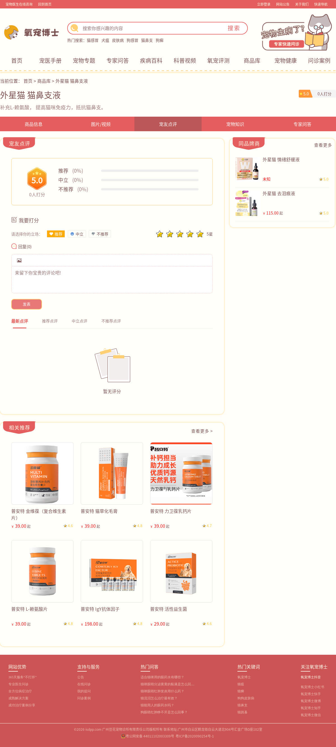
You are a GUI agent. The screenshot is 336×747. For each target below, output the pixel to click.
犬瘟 (105, 40)
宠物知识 (235, 124)
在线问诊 (84, 684)
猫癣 (240, 691)
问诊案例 (319, 60)
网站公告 (283, 4)
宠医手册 (50, 60)
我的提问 (84, 691)
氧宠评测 (218, 60)
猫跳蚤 (242, 712)
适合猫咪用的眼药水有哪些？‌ (162, 677)
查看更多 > (202, 431)
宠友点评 (168, 124)
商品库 (252, 60)
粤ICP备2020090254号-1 (195, 736)
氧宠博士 (244, 677)
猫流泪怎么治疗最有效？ (159, 698)
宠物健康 (285, 60)
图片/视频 (101, 124)
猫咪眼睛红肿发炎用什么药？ (162, 691)
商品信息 (34, 124)
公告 (80, 677)
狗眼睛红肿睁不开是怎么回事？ (164, 712)
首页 (16, 60)
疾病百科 (151, 60)
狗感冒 (132, 40)
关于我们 (302, 4)
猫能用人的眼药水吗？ (157, 705)
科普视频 (185, 60)
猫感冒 (93, 40)
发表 (27, 304)
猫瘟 (240, 684)
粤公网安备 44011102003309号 (150, 736)
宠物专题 (84, 60)
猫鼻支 (147, 40)
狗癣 (160, 40)
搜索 (234, 28)
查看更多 (323, 145)
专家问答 (117, 60)
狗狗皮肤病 (245, 698)
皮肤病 (118, 40)
